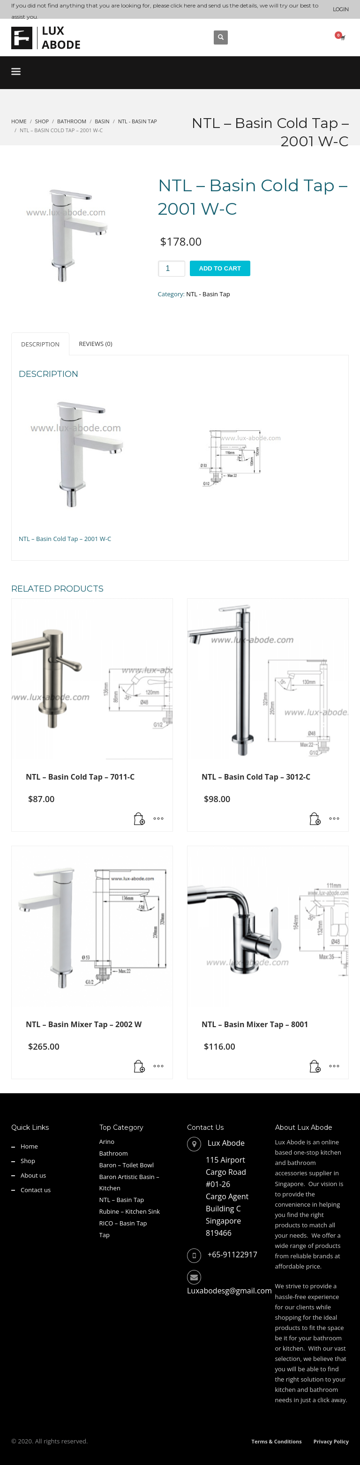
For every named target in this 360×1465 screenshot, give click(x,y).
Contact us (36, 1190)
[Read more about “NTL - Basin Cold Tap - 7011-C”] (139, 819)
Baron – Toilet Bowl (126, 1165)
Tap (104, 1235)
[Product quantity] (171, 269)
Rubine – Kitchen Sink (129, 1211)
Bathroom (113, 1153)
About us (33, 1175)
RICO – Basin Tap (123, 1223)
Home (29, 1146)
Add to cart (220, 268)
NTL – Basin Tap (121, 1199)
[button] (315, 819)
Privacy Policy (331, 1441)
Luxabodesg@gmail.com (229, 1290)
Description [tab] (40, 344)
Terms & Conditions (277, 1441)
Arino (107, 1141)
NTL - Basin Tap (208, 294)
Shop (28, 1161)
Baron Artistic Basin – (129, 1176)
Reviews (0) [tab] (95, 343)
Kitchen (109, 1188)
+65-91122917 (232, 1254)
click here (183, 5)
